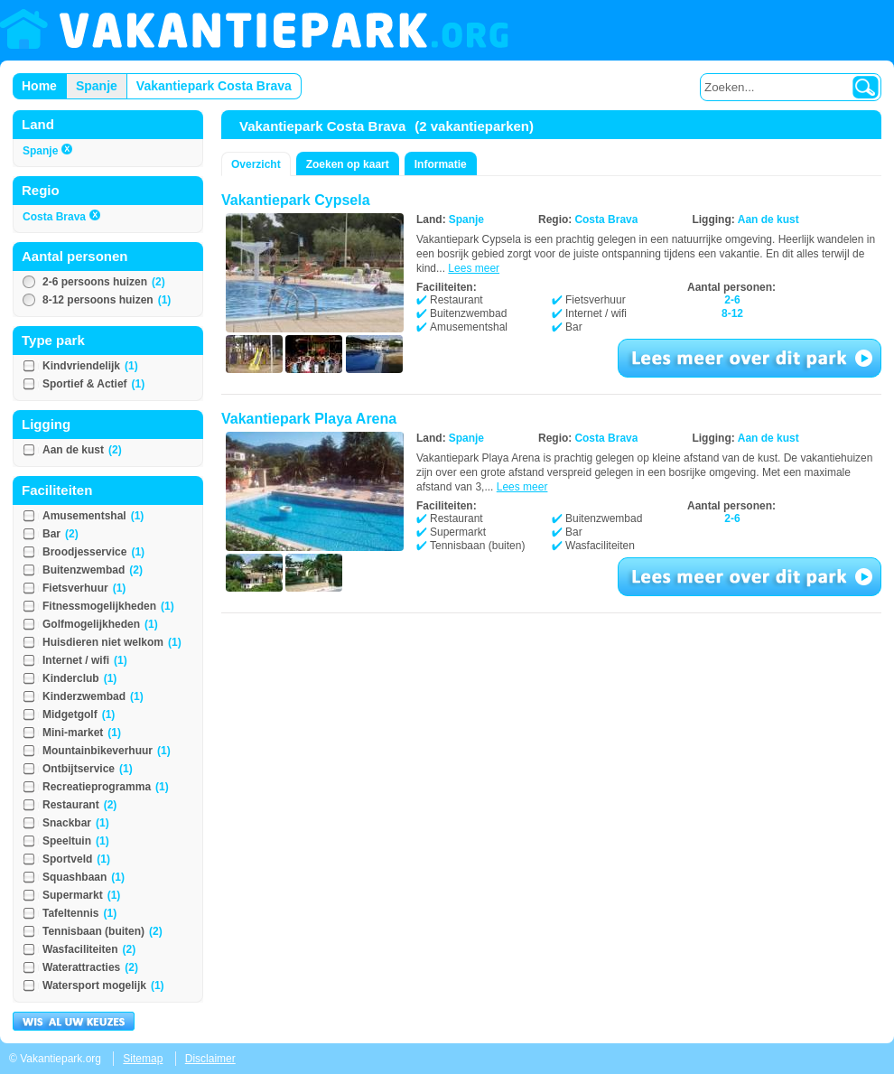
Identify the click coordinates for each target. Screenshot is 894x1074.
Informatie (440, 164)
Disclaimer (210, 1058)
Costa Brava (61, 216)
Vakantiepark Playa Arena (308, 418)
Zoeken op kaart (347, 164)
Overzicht (256, 164)
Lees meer (473, 268)
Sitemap (143, 1058)
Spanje (47, 151)
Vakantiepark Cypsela (295, 200)
